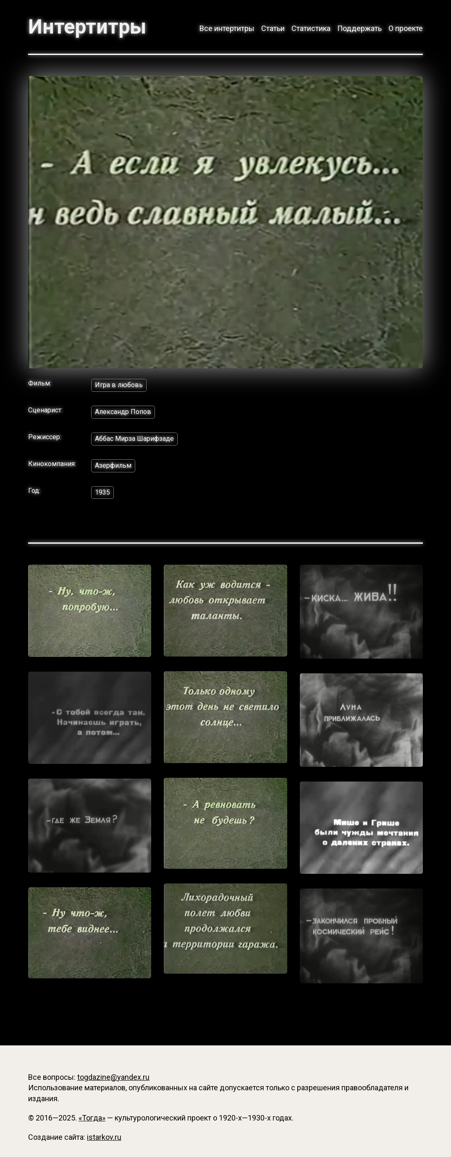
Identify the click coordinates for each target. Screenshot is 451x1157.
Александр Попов (123, 412)
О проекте (405, 28)
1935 (102, 492)
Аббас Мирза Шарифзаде (134, 439)
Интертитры (87, 27)
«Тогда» (92, 1117)
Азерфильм (113, 465)
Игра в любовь (119, 385)
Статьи (273, 28)
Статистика (310, 28)
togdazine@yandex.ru (113, 1077)
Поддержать (359, 28)
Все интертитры (226, 28)
